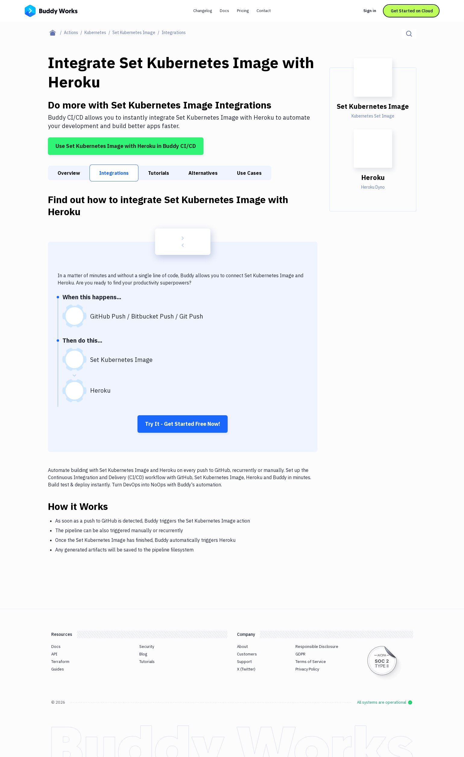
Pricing (243, 10)
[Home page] (56, 32)
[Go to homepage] (51, 10)
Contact (264, 10)
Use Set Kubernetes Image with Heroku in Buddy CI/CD (125, 146)
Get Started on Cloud (412, 11)
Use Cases (249, 173)
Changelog (202, 10)
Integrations (114, 173)
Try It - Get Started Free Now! (182, 423)
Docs (224, 10)
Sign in (369, 10)
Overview (69, 173)
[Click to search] (409, 34)
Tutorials (158, 173)
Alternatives (203, 173)
